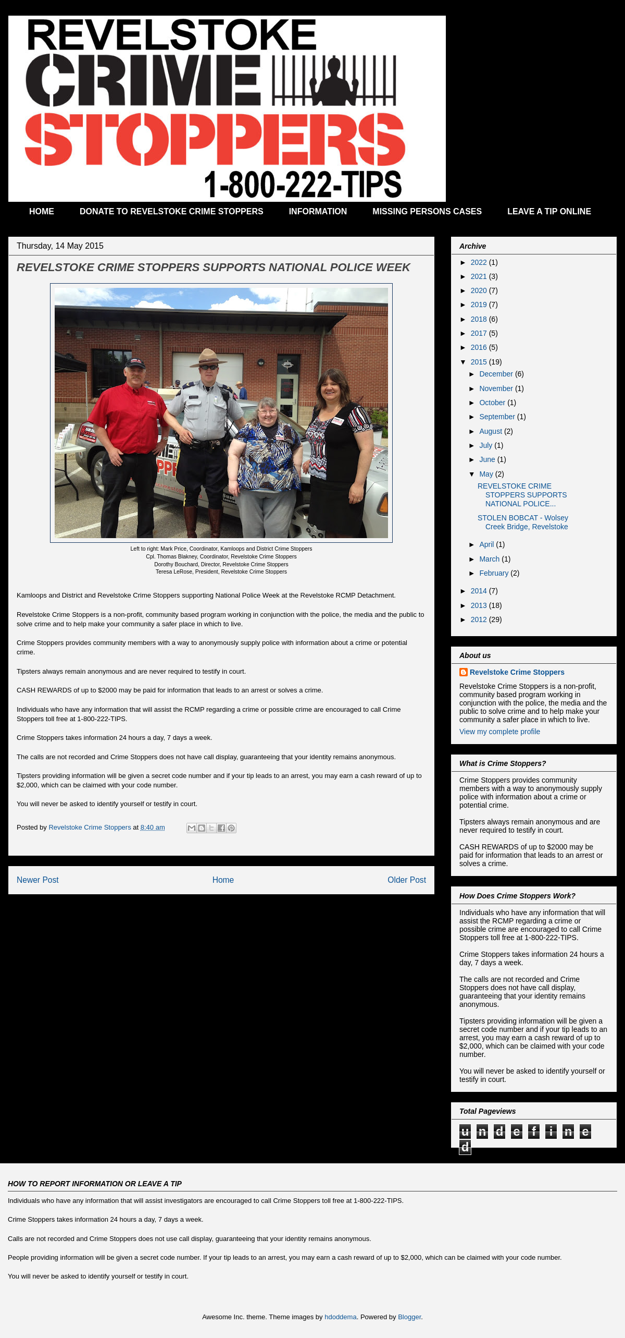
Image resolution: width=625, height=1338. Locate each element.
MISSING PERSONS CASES (427, 211)
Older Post (407, 879)
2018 (480, 319)
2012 (480, 619)
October (493, 402)
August (491, 431)
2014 (480, 591)
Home (223, 879)
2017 (480, 333)
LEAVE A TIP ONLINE (549, 211)
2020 (480, 290)
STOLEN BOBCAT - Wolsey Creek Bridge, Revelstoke (523, 522)
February (494, 573)
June (488, 459)
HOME (41, 211)
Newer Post (38, 879)
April (487, 544)
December (497, 374)
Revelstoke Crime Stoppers (517, 672)
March (490, 559)
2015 (480, 362)
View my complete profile (499, 731)
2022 (480, 262)
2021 (480, 276)
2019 (480, 304)
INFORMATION (318, 211)
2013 (480, 605)
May (487, 474)
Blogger (409, 1317)
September (498, 416)
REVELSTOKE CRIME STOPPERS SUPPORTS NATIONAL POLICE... (522, 495)
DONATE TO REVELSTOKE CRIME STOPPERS (172, 211)
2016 (480, 347)
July (486, 445)
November (497, 388)
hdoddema (340, 1317)
